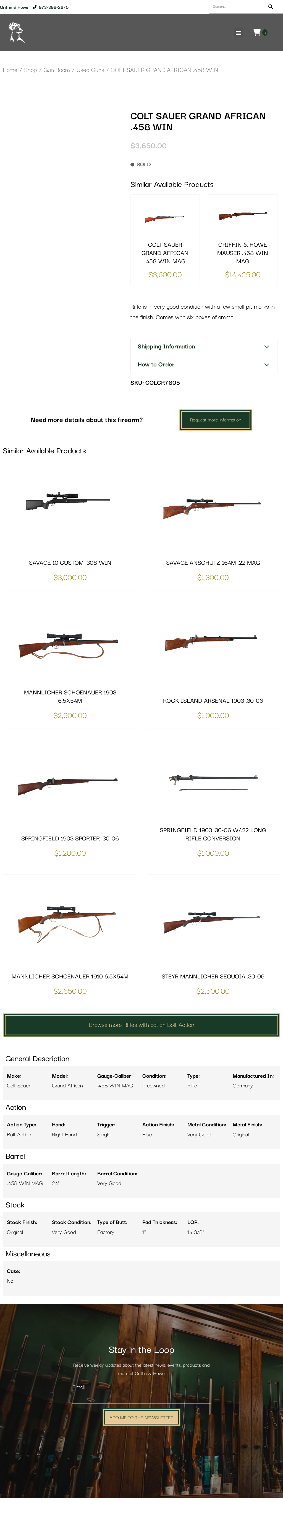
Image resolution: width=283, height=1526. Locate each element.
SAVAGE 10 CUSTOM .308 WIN (70, 590)
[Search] (270, 7)
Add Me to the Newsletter (141, 1445)
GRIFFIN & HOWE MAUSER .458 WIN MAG (242, 253)
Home (10, 70)
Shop (30, 70)
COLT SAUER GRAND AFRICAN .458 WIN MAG (165, 253)
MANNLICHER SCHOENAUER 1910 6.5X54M (70, 1004)
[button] (238, 32)
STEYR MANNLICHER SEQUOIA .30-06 (213, 1004)
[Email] (141, 1426)
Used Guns (90, 70)
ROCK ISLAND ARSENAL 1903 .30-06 (213, 728)
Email (78, 1415)
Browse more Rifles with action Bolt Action (141, 1052)
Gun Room (57, 70)
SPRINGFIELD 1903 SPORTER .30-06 (70, 866)
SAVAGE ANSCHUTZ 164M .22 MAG (213, 590)
